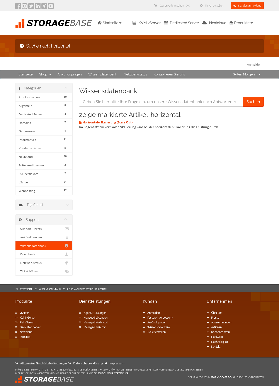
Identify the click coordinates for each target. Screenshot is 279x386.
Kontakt (213, 346)
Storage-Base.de (221, 377)
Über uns (214, 312)
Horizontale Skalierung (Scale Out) (106, 122)
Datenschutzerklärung (85, 363)
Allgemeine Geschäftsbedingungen (41, 363)
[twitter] (31, 7)
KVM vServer (147, 23)
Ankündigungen (70, 74)
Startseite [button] (110, 23)
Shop (45, 74)
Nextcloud (214, 23)
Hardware (215, 336)
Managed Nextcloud (93, 322)
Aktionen (214, 327)
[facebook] (18, 7)
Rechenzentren (218, 332)
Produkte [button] (241, 23)
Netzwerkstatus (135, 74)
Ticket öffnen (44, 271)
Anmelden (254, 64)
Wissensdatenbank (102, 74)
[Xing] (44, 7)
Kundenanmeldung (247, 5)
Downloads (44, 254)
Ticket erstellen (211, 5)
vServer (22, 312)
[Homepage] (53, 23)
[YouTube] (51, 7)
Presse (213, 317)
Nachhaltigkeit (217, 341)
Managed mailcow (92, 327)
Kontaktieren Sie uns (169, 74)
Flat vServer (24, 322)
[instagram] (24, 7)
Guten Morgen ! (246, 74)
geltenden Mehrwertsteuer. (111, 373)
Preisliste (22, 336)
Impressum (114, 363)
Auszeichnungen (219, 322)
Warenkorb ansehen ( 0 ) (172, 5)
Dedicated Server (181, 23)
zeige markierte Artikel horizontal (87, 288)
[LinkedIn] (38, 7)
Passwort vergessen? (158, 317)
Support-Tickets (44, 228)
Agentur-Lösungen (92, 312)
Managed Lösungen (93, 317)
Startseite (26, 74)
